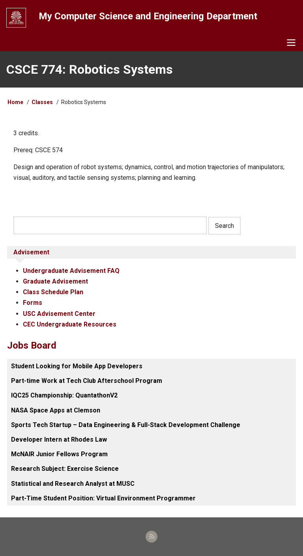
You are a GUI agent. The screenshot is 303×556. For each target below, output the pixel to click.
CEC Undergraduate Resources (69, 324)
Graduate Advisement (55, 281)
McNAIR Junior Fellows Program (59, 454)
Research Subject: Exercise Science (65, 468)
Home (15, 102)
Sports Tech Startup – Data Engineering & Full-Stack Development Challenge (125, 425)
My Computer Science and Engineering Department (148, 16)
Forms (32, 302)
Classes (42, 102)
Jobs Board (31, 345)
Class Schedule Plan (53, 292)
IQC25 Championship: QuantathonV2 (64, 395)
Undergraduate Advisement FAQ (71, 270)
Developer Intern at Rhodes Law (59, 439)
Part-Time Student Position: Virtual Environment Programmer (103, 498)
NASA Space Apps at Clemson (55, 410)
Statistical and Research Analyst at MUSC (73, 483)
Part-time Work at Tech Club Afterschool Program (86, 380)
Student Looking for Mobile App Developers (76, 366)
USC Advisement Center (59, 313)
